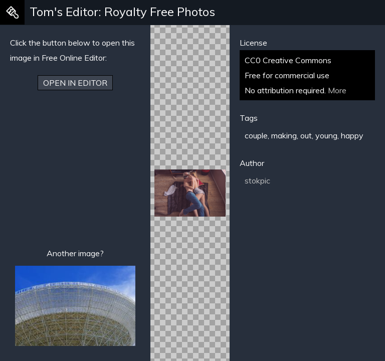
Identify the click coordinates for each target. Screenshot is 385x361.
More (337, 90)
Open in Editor (75, 83)
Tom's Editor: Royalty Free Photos (122, 11)
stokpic (257, 180)
